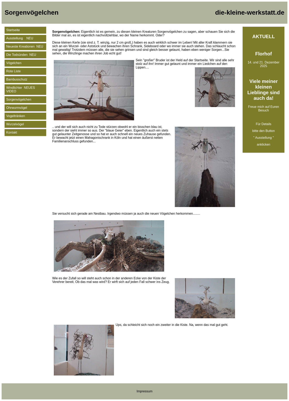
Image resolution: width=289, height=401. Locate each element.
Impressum (144, 391)
